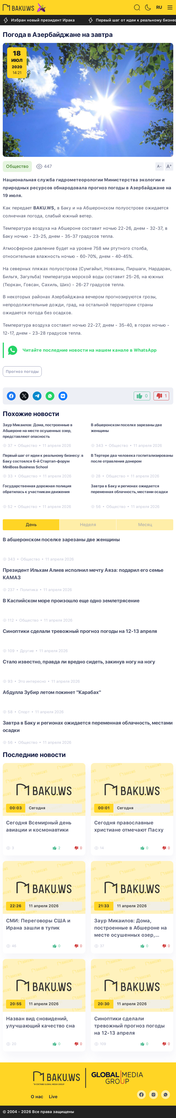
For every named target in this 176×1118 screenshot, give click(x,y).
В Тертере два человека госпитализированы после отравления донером (132, 458)
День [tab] (31, 524)
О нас (37, 1096)
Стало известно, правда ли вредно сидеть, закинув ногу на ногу (79, 662)
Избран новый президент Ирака (39, 20)
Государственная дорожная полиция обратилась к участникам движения (37, 489)
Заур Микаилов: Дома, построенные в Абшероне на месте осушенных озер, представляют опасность (37, 431)
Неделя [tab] (88, 524)
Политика (29, 589)
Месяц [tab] (145, 524)
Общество (17, 166)
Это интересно (32, 681)
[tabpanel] (88, 640)
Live (53, 1096)
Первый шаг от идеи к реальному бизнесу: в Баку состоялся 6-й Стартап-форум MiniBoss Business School (43, 461)
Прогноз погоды (22, 371)
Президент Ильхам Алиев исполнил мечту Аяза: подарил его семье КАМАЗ (83, 573)
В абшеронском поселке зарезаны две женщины (126, 428)
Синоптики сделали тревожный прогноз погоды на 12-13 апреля (80, 631)
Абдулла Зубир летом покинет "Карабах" (52, 692)
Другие (27, 651)
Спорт (24, 712)
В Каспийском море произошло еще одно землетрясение (71, 600)
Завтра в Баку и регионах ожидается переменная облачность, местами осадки (129, 489)
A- (159, 166)
